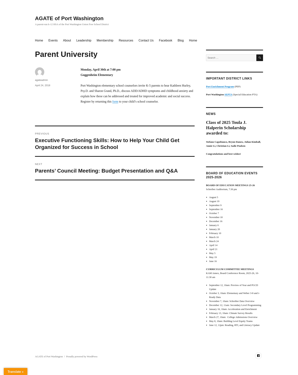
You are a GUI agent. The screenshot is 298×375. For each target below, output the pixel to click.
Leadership (83, 40)
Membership (105, 40)
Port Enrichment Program (220, 86)
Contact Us (146, 40)
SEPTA (228, 94)
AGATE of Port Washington (69, 18)
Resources (126, 40)
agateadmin (41, 80)
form (115, 101)
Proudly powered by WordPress (81, 356)
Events (53, 40)
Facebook (165, 40)
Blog (181, 40)
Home (39, 40)
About (67, 40)
